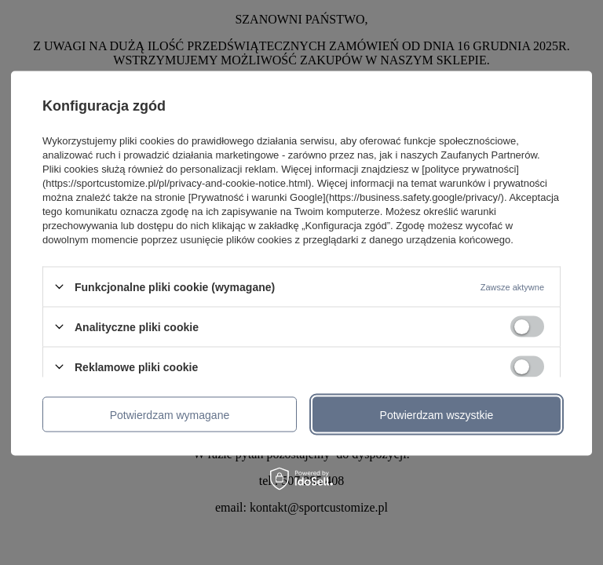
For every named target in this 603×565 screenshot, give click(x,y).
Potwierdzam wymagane (170, 414)
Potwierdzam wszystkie (437, 414)
